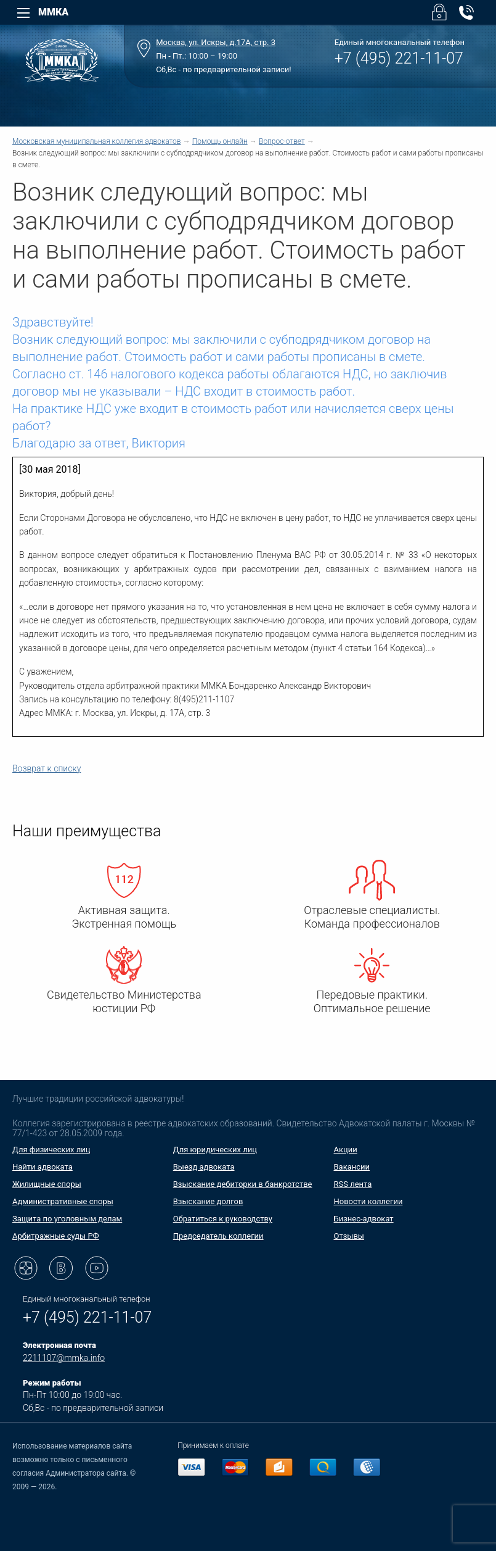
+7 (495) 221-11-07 (399, 58)
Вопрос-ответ (282, 141)
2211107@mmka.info (64, 1358)
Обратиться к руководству (222, 1218)
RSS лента (353, 1184)
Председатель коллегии (218, 1236)
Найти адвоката (42, 1166)
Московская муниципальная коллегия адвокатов (96, 141)
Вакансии (352, 1166)
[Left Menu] (23, 13)
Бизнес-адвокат (364, 1218)
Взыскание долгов (208, 1201)
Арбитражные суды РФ (55, 1236)
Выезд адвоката (204, 1166)
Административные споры (62, 1201)
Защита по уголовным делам (67, 1218)
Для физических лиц (51, 1149)
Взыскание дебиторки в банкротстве (242, 1184)
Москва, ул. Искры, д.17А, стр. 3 (215, 42)
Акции (345, 1149)
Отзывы (349, 1236)
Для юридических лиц (215, 1149)
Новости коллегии (368, 1201)
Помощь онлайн (220, 141)
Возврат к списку (46, 768)
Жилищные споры (46, 1184)
